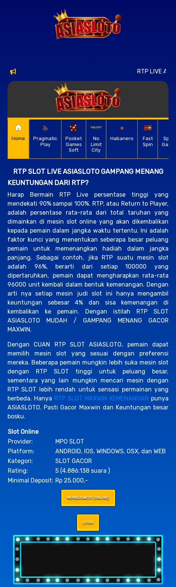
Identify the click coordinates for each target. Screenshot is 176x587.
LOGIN (88, 522)
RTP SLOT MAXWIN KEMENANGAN (101, 398)
